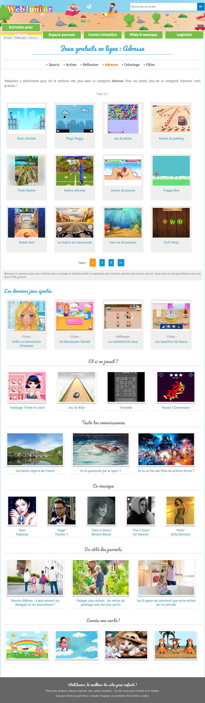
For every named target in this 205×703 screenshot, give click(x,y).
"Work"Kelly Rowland (180, 530)
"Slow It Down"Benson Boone (101, 530)
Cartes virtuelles (102, 35)
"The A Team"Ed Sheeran (141, 530)
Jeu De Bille (76, 405)
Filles (150, 64)
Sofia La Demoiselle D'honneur (26, 338)
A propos (61, 695)
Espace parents (62, 35)
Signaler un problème (113, 695)
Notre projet (74, 695)
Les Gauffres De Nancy (171, 336)
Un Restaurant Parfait (74, 336)
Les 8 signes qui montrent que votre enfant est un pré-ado (166, 600)
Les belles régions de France (35, 469)
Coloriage (132, 64)
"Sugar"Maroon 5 (61, 530)
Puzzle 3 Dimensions (175, 405)
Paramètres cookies (138, 695)
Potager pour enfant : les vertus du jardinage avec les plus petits (100, 600)
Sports (54, 64)
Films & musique (143, 35)
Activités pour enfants (21, 31)
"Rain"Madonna (22, 530)
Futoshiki (126, 405)
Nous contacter (91, 695)
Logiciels (184, 35)
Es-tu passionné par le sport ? (100, 469)
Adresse (111, 64)
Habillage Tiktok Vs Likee (27, 405)
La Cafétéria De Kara (123, 336)
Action (71, 64)
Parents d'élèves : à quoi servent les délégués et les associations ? (35, 600)
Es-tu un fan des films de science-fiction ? (166, 469)
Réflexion (90, 64)
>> (120, 262)
